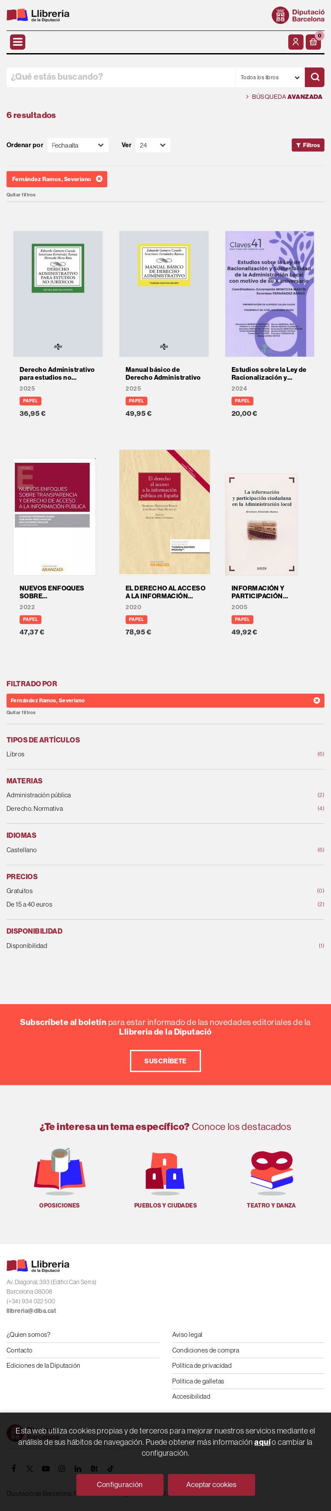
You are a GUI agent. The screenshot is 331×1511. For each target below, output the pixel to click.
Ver (126, 145)
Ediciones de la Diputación (44, 1365)
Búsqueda (284, 97)
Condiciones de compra (205, 1350)
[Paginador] (153, 145)
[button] (313, 42)
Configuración (120, 1484)
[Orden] (78, 145)
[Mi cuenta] (296, 42)
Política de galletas (198, 1381)
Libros (137, 754)
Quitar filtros (21, 194)
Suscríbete (165, 1061)
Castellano (137, 850)
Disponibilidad (137, 946)
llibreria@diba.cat (31, 1311)
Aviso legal (187, 1334)
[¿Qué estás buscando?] (121, 77)
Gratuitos (137, 891)
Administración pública (137, 795)
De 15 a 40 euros (137, 905)
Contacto (20, 1350)
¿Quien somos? (29, 1334)
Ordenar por (25, 145)
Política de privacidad (202, 1365)
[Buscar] (314, 77)
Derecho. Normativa (137, 809)
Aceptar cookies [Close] (211, 1484)
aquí (262, 1442)
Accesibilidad (191, 1396)
